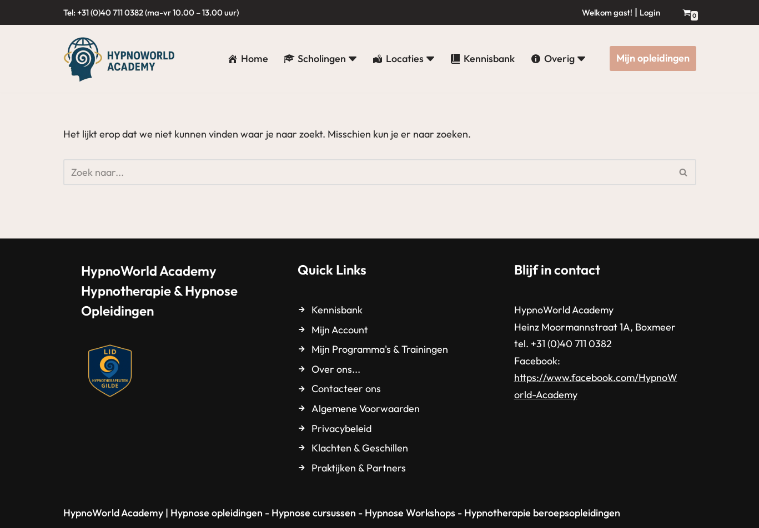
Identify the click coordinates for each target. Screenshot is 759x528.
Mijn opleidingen (653, 58)
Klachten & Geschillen (359, 447)
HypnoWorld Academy (113, 512)
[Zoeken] (367, 172)
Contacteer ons (346, 388)
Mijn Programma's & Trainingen (379, 349)
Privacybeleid (341, 428)
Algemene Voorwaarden (365, 408)
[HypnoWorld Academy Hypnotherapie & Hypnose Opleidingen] (121, 59)
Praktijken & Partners (358, 467)
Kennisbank (337, 309)
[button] (352, 59)
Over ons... (335, 369)
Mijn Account (339, 329)
